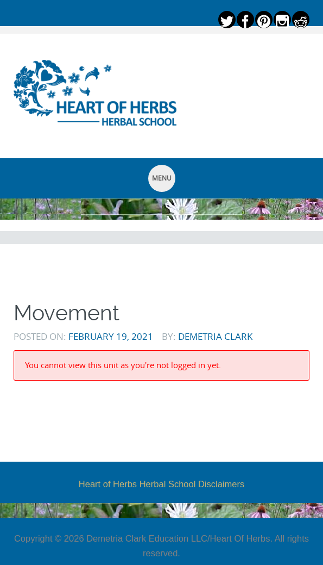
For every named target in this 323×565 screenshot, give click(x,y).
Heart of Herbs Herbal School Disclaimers (161, 484)
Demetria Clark (215, 336)
